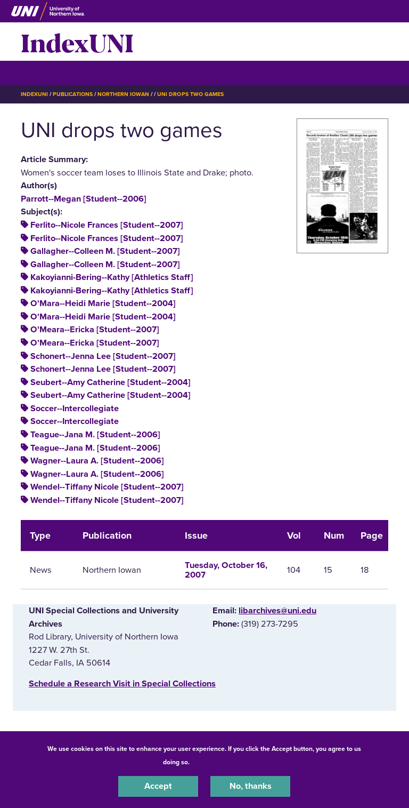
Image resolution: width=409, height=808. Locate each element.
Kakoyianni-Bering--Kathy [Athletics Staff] (111, 277)
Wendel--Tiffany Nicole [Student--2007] (107, 487)
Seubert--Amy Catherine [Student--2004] (110, 382)
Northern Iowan (123, 94)
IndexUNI (77, 41)
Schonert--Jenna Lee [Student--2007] (103, 356)
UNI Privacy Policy (219, 762)
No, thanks (251, 786)
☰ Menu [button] (40, 72)
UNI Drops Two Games (190, 94)
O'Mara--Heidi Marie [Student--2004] (103, 303)
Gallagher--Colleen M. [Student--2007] (105, 251)
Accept (158, 786)
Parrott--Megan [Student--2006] (83, 199)
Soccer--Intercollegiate (74, 408)
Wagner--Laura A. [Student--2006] (97, 460)
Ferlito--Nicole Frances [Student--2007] (106, 225)
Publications (72, 94)
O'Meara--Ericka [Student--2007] (94, 329)
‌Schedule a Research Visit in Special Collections (122, 683)
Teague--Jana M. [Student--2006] (95, 434)
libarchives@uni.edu (277, 610)
